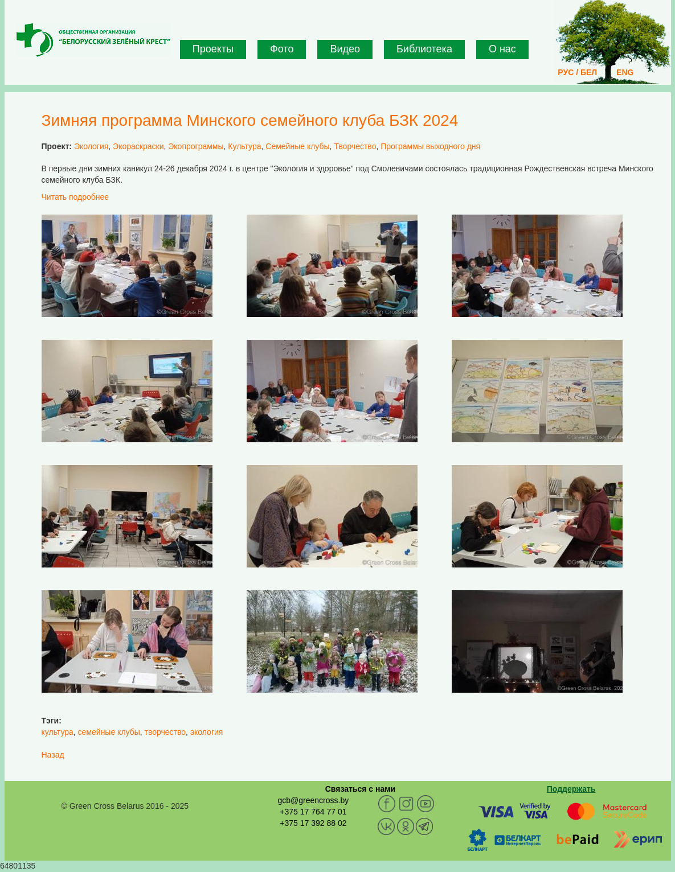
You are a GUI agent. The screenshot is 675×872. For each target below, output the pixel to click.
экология (206, 732)
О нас (502, 49)
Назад (53, 754)
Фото (281, 49)
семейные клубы (109, 732)
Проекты (213, 49)
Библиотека (424, 49)
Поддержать (571, 788)
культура (57, 732)
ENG (624, 72)
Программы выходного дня (430, 146)
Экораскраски (138, 146)
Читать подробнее (75, 196)
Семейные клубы (297, 146)
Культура (244, 146)
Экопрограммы (195, 146)
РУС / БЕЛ (577, 72)
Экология (91, 146)
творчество (165, 732)
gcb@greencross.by (313, 800)
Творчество (355, 146)
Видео (345, 49)
